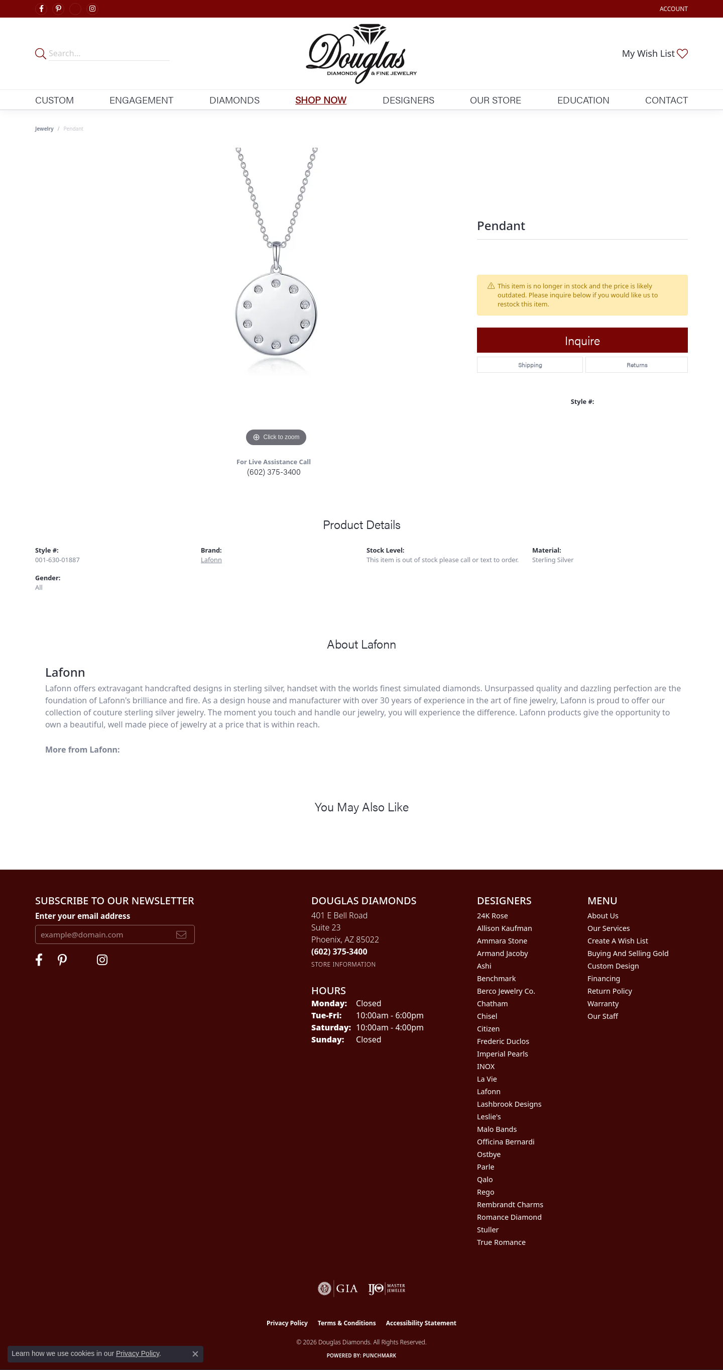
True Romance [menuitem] (501, 1242)
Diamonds (234, 99)
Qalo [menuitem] (485, 1179)
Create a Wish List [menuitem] (617, 940)
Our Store (495, 99)
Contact (666, 99)
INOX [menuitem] (486, 1066)
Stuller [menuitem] (488, 1229)
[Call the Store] (339, 951)
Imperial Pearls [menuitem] (502, 1054)
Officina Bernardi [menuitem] (506, 1141)
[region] (276, 298)
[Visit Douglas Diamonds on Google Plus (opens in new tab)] (75, 9)
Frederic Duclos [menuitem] (503, 1041)
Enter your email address (82, 916)
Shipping (530, 364)
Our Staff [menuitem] (602, 1016)
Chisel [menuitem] (487, 1016)
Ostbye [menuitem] (489, 1154)
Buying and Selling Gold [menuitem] (628, 953)
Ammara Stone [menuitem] (502, 940)
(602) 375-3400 (274, 471)
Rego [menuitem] (486, 1192)
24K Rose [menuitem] (492, 915)
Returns (637, 364)
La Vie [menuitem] (487, 1079)
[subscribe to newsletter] (181, 934)
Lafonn (211, 559)
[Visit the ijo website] (387, 1288)
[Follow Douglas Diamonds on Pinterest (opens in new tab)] (58, 9)
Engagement (141, 99)
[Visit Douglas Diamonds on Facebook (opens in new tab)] (41, 9)
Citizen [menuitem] (488, 1028)
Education (583, 99)
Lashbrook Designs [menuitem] (509, 1104)
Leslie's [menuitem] (489, 1116)
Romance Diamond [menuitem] (509, 1217)
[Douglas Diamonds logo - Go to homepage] (362, 53)
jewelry (44, 128)
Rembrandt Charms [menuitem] (510, 1204)
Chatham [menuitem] (492, 1003)
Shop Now (320, 99)
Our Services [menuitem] (608, 928)
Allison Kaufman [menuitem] (504, 928)
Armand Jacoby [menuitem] (502, 953)
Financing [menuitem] (603, 978)
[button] (673, 9)
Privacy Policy (287, 1323)
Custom (54, 99)
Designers (408, 99)
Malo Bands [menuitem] (497, 1129)
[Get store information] (343, 964)
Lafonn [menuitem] (489, 1091)
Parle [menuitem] (486, 1167)
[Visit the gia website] (338, 1288)
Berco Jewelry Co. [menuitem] (506, 991)
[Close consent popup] (195, 1354)
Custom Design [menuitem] (613, 966)
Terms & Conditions (347, 1323)
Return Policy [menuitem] (609, 991)
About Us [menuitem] (603, 915)
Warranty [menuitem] (603, 1003)
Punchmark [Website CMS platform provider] (380, 1355)
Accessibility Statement (421, 1323)
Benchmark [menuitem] (496, 978)
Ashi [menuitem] (484, 966)
